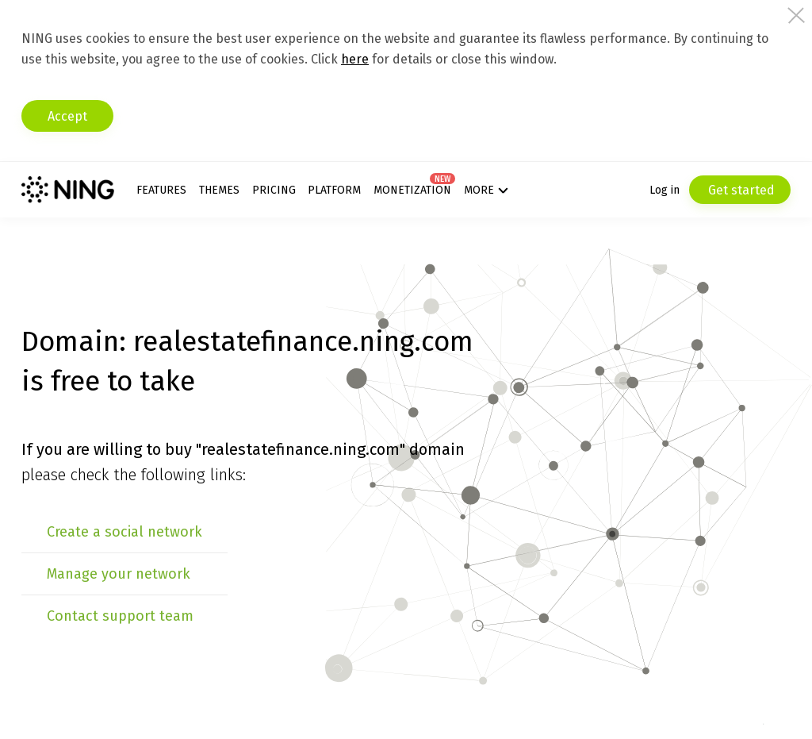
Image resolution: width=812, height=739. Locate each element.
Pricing (274, 190)
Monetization (412, 190)
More (479, 190)
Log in (664, 190)
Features (161, 190)
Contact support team (120, 616)
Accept (67, 116)
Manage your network (118, 574)
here (355, 59)
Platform (334, 190)
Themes (219, 190)
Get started (740, 190)
